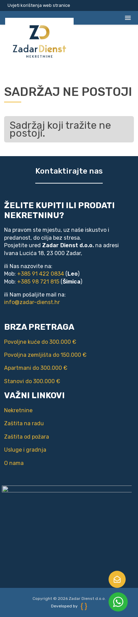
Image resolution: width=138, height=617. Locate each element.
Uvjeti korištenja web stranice (39, 5)
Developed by (69, 606)
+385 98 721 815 (37, 281)
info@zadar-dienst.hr (31, 302)
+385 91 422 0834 (39, 273)
